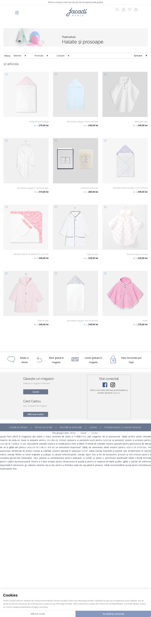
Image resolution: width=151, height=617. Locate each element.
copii (2, 443)
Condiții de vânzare (18, 427)
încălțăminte (80, 436)
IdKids (73, 433)
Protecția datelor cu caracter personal (122, 427)
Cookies (93, 427)
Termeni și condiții (43, 427)
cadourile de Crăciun (37, 447)
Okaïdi (83, 433)
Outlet (85, 451)
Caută (35, 391)
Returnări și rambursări (71, 427)
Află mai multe (36, 414)
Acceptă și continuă (113, 613)
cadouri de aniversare (136, 447)
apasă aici (116, 393)
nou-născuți (52, 440)
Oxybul (95, 433)
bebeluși (107, 440)
